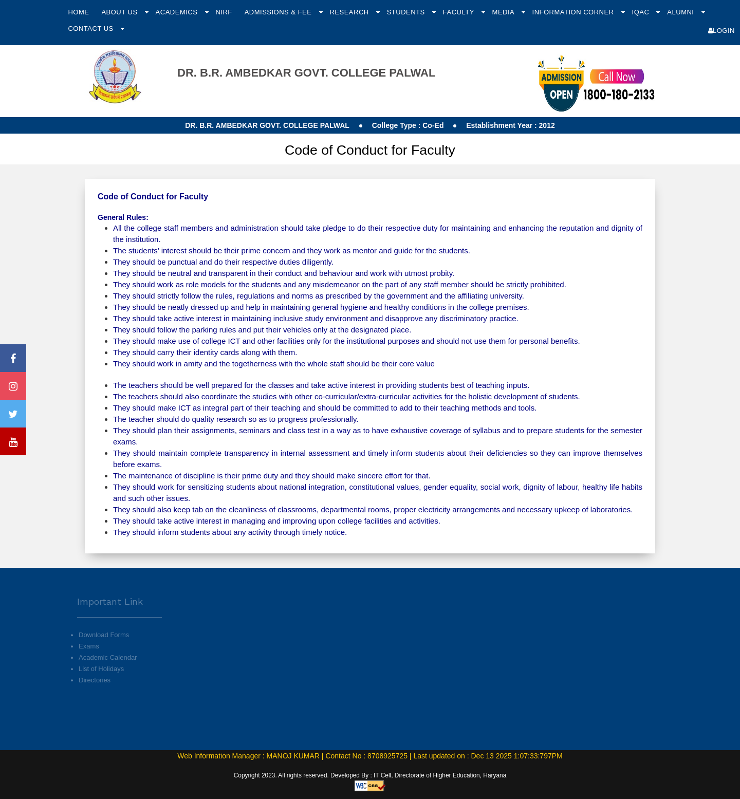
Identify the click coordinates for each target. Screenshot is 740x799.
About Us (120, 12)
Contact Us (91, 28)
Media (504, 12)
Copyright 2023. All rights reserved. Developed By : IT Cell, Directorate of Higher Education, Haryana (370, 775)
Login (721, 30)
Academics (178, 12)
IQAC (642, 12)
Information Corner (574, 12)
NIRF (223, 12)
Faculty (459, 12)
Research (350, 12)
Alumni (681, 12)
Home (78, 12)
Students (407, 12)
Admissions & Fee (279, 12)
